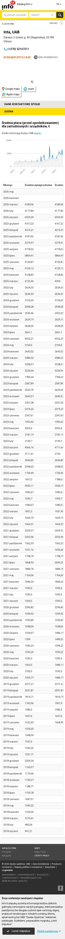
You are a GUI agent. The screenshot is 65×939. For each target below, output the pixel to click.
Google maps (11, 89)
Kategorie (6, 855)
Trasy (43, 852)
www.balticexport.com (30, 878)
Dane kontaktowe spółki (22, 104)
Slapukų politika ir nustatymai (28, 867)
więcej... (38, 133)
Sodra (8, 111)
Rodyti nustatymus (49, 931)
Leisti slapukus (18, 931)
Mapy (37, 848)
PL (59, 4)
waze (28, 89)
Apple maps (11, 94)
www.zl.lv (22, 881)
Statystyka (50, 867)
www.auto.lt (42, 874)
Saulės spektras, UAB (20, 864)
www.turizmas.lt (10, 878)
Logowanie (7, 870)
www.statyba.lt (9, 874)
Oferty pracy (41, 855)
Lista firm (8, 24)
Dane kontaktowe (41, 864)
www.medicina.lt (26, 874)
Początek (6, 852)
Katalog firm (25, 4)
